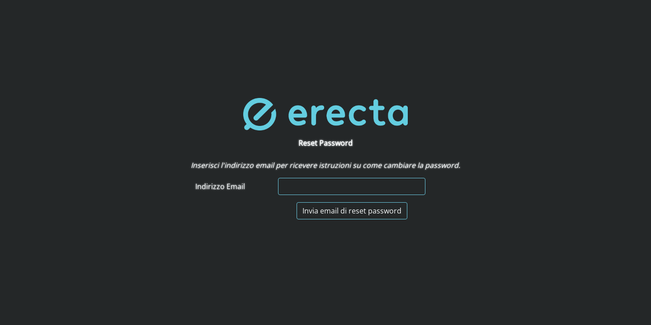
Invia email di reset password (351, 211)
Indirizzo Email (220, 186)
